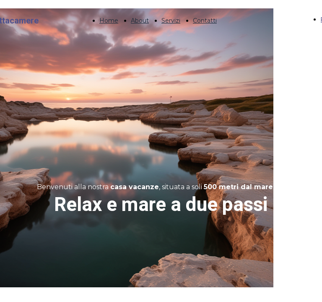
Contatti (205, 20)
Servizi (170, 20)
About (140, 20)
